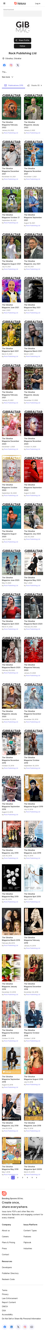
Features (27, 1246)
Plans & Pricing (8, 1251)
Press (4, 1258)
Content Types (30, 1240)
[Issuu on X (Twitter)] (18, 1336)
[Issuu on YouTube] (32, 1336)
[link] (37, 3)
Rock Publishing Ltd (11, 142)
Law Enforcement (10, 1307)
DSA (4, 1319)
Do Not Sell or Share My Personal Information (21, 1328)
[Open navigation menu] (4, 3)
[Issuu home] (20, 3)
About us (6, 1240)
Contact (5, 1263)
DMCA (5, 1315)
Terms (4, 1299)
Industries (28, 1258)
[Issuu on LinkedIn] (11, 1336)
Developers (7, 1276)
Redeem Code (8, 1288)
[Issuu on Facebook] (5, 1336)
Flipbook (27, 1251)
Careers (5, 1246)
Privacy (5, 1303)
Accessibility (7, 1324)
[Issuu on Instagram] (25, 1336)
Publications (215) (13, 94)
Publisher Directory (10, 1282)
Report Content (9, 1311)
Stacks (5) (33, 94)
